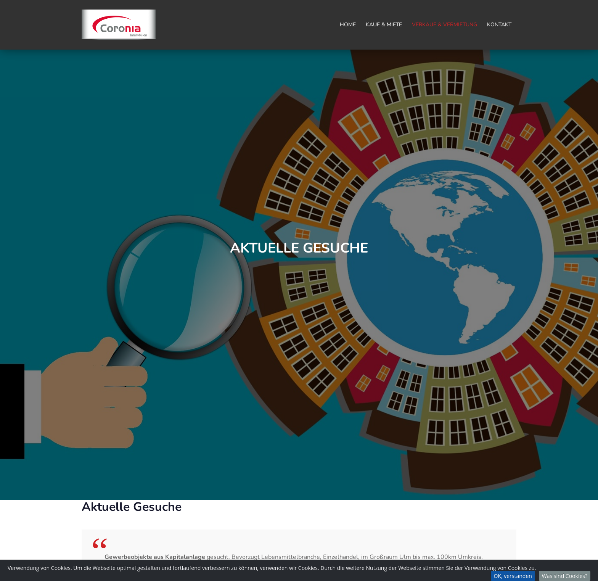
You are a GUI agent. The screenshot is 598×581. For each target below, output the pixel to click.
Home (348, 24)
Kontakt (499, 24)
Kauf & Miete (384, 24)
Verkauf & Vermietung (444, 24)
